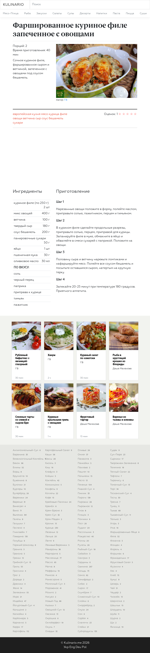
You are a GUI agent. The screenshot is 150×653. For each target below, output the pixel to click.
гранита (19, 549)
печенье (85, 485)
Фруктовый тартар (87, 418)
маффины (52, 571)
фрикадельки (120, 558)
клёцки (51, 476)
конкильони (53, 485)
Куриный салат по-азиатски (89, 357)
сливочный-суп (89, 597)
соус (45, 118)
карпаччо (20, 623)
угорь (115, 523)
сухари (18, 122)
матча (50, 567)
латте (50, 541)
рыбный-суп (87, 549)
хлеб (115, 575)
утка (114, 528)
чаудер (116, 592)
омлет (83, 454)
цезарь (116, 584)
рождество (86, 536)
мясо (44, 114)
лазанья (52, 532)
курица (54, 114)
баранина (20, 454)
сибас (83, 584)
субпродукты (88, 631)
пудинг (84, 528)
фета (115, 536)
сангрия (84, 558)
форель (116, 549)
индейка (20, 601)
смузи (83, 610)
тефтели (116, 476)
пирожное (85, 506)
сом (81, 614)
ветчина (29, 118)
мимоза (51, 575)
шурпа (115, 618)
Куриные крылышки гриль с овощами (58, 419)
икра (18, 597)
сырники (117, 459)
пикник (84, 493)
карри (18, 627)
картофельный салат (59, 450)
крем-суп (52, 515)
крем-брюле (54, 511)
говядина (20, 536)
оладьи (51, 631)
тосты (115, 498)
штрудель (118, 610)
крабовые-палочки (58, 502)
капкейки (20, 614)
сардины (84, 562)
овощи (17, 118)
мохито (51, 592)
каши (50, 454)
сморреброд (86, 605)
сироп (83, 588)
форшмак (117, 554)
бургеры (20, 489)
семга (83, 575)
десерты (85, 13)
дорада (19, 579)
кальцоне (20, 610)
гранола (19, 554)
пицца (130, 13)
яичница (117, 627)
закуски (41, 13)
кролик (51, 523)
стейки (84, 627)
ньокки (51, 605)
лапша (51, 536)
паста (116, 13)
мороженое (53, 588)
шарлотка (117, 601)
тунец (115, 506)
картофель (21, 631)
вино (17, 511)
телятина (117, 467)
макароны (53, 549)
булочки (19, 485)
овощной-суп (55, 610)
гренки (19, 558)
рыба (27, 13)
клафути (51, 472)
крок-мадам (54, 519)
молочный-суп (55, 584)
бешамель (56, 118)
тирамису (117, 480)
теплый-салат (120, 472)
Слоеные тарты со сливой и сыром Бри (24, 419)
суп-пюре (118, 454)
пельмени (85, 476)
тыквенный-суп (121, 515)
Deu (78, 647)
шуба (115, 614)
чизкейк (116, 597)
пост (82, 523)
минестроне (53, 579)
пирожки (85, 502)
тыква (115, 511)
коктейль (52, 480)
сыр (38, 118)
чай (114, 588)
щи (113, 623)
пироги (84, 498)
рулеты (84, 545)
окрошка (52, 618)
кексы (50, 459)
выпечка (20, 515)
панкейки (85, 463)
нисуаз (51, 597)
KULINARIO (13, 4)
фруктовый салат (122, 562)
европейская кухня (26, 114)
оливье (84, 450)
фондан (116, 545)
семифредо (86, 579)
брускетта (20, 476)
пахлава (84, 467)
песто (83, 480)
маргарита (53, 554)
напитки (101, 13)
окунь (50, 627)
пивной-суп (86, 489)
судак (115, 450)
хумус (115, 579)
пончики (84, 519)
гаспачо (19, 528)
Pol (84, 647)
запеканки (21, 592)
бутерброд (21, 493)
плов (82, 511)
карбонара (21, 618)
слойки (83, 601)
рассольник (86, 532)
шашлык (117, 605)
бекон (18, 463)
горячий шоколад (25, 545)
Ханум (51, 355)
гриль (18, 567)
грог (17, 575)
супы (70, 13)
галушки (19, 523)
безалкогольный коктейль (30, 459)
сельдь (84, 571)
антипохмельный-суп (27, 450)
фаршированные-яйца (125, 532)
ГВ (65, 100)
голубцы (19, 541)
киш (49, 467)
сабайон (84, 554)
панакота (85, 459)
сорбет (83, 618)
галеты (18, 519)
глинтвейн (20, 532)
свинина (85, 567)
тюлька (116, 519)
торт (114, 489)
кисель (50, 463)
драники (19, 584)
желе (18, 588)
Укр (66, 647)
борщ (17, 472)
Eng (72, 647)
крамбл (51, 506)
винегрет (19, 506)
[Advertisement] (75, 158)
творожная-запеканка (124, 463)
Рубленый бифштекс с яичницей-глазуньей (22, 359)
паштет (84, 472)
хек (113, 571)
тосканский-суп (121, 493)
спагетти (85, 623)
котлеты (52, 493)
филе (63, 114)
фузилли (117, 567)
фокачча (116, 541)
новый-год (53, 601)
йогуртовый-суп (24, 605)
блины (19, 467)
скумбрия (85, 592)
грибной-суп (22, 562)
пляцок (83, 515)
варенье (19, 502)
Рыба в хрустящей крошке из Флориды (119, 359)
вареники (20, 498)
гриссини (20, 571)
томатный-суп (120, 485)
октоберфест (54, 623)
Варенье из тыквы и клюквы (123, 418)
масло (51, 562)
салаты (57, 13)
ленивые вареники (57, 545)
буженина (20, 480)
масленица (53, 558)
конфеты (51, 489)
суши (143, 13)
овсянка (52, 614)
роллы (84, 541)
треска (115, 502)
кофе (50, 498)
